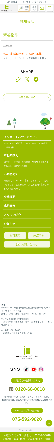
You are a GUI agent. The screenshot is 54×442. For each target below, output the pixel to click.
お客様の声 (21, 184)
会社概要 (9, 196)
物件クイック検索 (12, 162)
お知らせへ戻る (27, 97)
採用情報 (10, 147)
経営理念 (20, 143)
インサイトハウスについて (34, 2)
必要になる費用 (21, 166)
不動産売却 (11, 174)
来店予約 (34, 8)
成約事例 (9, 205)
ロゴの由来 (31, 143)
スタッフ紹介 (12, 214)
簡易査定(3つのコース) (14, 180)
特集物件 (36, 162)
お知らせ (9, 223)
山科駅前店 (12, 2)
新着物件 (26, 162)
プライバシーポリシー (27, 430)
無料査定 (27, 8)
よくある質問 (34, 184)
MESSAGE (9, 143)
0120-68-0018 (27, 389)
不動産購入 (11, 155)
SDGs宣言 (43, 143)
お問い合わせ (27, 244)
